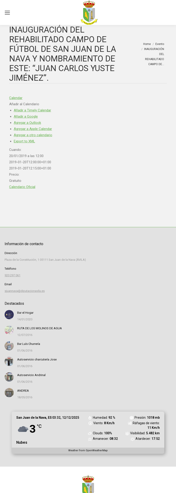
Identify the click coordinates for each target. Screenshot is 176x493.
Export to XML (24, 141)
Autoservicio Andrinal (31, 375)
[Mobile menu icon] (7, 12)
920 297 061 (12, 275)
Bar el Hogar (25, 312)
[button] (24, 104)
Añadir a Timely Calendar (32, 110)
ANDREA (23, 390)
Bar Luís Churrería (28, 344)
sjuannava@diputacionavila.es (25, 291)
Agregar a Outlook (27, 123)
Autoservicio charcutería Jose (37, 359)
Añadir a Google (26, 116)
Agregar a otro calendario (33, 135)
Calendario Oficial (22, 187)
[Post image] (9, 314)
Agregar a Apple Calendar (33, 129)
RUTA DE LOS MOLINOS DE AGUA (39, 328)
